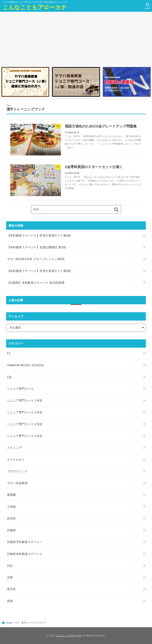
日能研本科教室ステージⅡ (25, 553)
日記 (10, 565)
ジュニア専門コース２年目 (25, 412)
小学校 (11, 506)
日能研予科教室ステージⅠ (25, 542)
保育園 (11, 494)
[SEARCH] (147, 6)
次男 (10, 577)
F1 (9, 353)
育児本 (11, 589)
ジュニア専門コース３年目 (25, 424)
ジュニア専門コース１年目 (25, 400)
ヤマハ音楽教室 (17, 483)
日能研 (11, 530)
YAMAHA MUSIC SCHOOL (25, 365)
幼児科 (11, 518)
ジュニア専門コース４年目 (25, 435)
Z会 (9, 377)
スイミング (14, 447)
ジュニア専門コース (20, 388)
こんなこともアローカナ (35, 7)
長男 (10, 601)
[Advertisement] (76, 38)
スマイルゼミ (16, 459)
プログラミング (17, 471)
